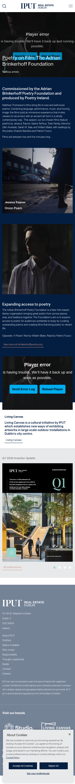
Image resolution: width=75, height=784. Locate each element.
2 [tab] (60, 567)
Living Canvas (14, 441)
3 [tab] (65, 567)
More (5, 66)
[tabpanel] (37, 185)
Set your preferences (38, 776)
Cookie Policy (13, 760)
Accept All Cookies (23, 768)
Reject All (54, 768)
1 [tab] (54, 567)
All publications (12, 567)
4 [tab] (70, 567)
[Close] (69, 736)
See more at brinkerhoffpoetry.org (24, 344)
